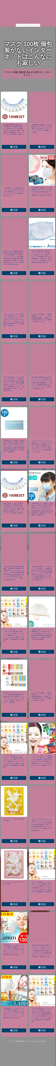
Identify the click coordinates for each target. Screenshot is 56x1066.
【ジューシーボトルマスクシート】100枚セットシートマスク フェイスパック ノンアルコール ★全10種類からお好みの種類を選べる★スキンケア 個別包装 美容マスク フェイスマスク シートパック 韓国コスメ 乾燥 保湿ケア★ (41, 824)
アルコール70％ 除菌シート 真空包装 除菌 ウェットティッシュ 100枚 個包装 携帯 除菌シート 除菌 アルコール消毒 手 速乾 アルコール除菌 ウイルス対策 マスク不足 (41, 317)
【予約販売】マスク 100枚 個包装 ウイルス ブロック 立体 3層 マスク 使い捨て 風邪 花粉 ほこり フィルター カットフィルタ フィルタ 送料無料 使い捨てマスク (14, 191)
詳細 (14, 147)
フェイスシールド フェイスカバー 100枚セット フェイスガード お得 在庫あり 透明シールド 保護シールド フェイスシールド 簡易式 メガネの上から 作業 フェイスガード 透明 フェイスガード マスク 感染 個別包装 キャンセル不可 (42, 446)
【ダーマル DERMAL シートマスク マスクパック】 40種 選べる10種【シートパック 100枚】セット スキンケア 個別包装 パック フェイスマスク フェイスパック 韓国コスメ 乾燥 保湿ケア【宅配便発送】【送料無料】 (13, 635)
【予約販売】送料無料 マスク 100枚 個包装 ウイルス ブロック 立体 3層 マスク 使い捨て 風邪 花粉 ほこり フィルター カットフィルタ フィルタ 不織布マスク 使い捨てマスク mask (41, 191)
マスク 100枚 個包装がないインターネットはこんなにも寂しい (28, 53)
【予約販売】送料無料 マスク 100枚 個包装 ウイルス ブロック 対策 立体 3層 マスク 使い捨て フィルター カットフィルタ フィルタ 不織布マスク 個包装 (41, 128)
